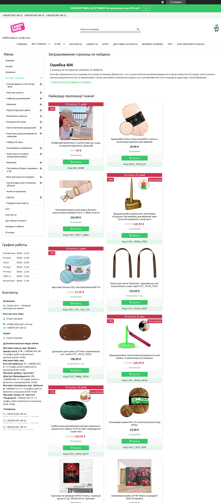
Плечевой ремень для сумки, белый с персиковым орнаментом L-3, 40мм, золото (191, 140)
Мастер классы (15, 92)
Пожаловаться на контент (114, 500)
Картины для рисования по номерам (22, 135)
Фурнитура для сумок (19, 110)
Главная (22, 44)
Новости (92, 44)
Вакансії (9, 460)
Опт (170, 44)
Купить (77, 162)
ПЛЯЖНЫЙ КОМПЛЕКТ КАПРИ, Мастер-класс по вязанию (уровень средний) (75, 144)
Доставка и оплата (125, 44)
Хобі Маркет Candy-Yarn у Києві (77, 472)
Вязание (11, 104)
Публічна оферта (14, 456)
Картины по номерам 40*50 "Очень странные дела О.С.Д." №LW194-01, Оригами (133, 358)
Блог (105, 44)
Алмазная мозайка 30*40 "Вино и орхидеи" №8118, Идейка (191, 358)
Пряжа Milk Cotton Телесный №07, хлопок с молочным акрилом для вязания (133, 140)
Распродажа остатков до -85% (21, 85)
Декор (10, 197)
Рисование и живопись (19, 148)
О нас (57, 44)
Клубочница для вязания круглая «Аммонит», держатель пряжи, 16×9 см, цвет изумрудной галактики (191, 290)
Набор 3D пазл (15, 142)
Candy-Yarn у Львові (70, 464)
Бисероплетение (16, 121)
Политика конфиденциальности (142, 500)
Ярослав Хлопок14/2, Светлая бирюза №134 (133, 213)
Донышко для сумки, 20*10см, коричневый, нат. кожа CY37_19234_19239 (75, 284)
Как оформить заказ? (191, 44)
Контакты (75, 44)
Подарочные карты (18, 203)
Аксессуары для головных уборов (21, 184)
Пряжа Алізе (66, 456)
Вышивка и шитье (17, 116)
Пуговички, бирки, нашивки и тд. (22, 169)
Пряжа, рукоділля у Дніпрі (74, 481)
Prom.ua (124, 494)
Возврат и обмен (152, 44)
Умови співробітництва (128, 456)
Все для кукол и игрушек (20, 177)
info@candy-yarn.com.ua (19, 324)
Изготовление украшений (21, 127)
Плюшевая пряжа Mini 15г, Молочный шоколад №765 (75, 358)
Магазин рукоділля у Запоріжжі (77, 468)
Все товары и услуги (205, 388)
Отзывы (9, 232)
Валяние (11, 162)
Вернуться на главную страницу (72, 81)
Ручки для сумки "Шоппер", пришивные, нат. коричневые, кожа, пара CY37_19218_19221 (191, 211)
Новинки (10, 72)
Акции (9, 66)
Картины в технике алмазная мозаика (18, 155)
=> (146, 8)
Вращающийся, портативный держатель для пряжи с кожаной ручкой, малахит (133, 288)
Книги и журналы (16, 191)
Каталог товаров (14, 78)
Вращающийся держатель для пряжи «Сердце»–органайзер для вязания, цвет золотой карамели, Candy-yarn (75, 216)
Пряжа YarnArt (68, 460)
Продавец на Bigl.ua (110, 497)
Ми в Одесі (66, 477)
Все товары (39, 44)
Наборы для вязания (18, 98)
